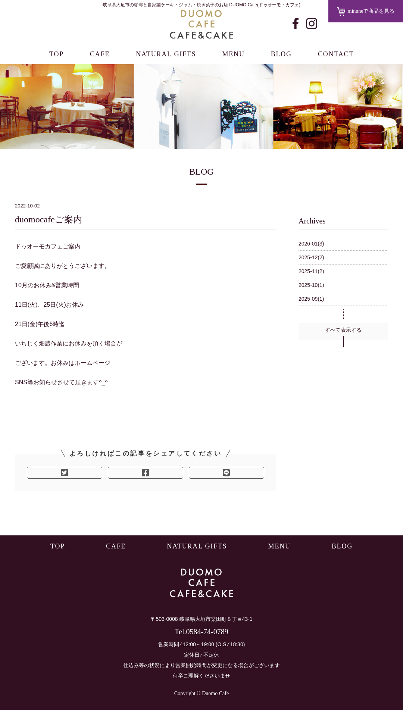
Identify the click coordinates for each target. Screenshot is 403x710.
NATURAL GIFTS (166, 54)
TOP (56, 54)
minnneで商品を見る (366, 11)
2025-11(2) (311, 271)
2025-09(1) (311, 299)
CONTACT (336, 54)
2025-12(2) (311, 257)
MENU (233, 54)
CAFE (100, 54)
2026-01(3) (311, 244)
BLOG (281, 54)
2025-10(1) (311, 285)
